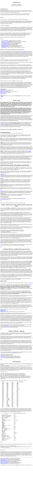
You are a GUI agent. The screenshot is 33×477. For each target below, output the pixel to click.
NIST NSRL (31, 282)
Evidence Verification (3, 93)
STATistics (9, 129)
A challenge (2, 95)
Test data (11, 326)
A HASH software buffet (5, 46)
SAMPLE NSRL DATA (3, 310)
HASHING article (4, 47)
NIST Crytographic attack (4, 199)
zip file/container (5, 124)
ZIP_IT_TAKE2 (3, 43)
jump (22, 368)
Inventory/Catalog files (4, 40)
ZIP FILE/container (4, 44)
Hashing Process (2, 92)
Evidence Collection (3, 91)
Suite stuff (23, 52)
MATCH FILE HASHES (5, 45)
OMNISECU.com (3, 174)
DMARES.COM (2, 309)
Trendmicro (2, 178)
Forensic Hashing (9, 41)
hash (1, 355)
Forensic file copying (4, 42)
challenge (6, 325)
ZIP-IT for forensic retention (4, 471)
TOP (1, 98)
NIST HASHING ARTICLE (21, 198)
